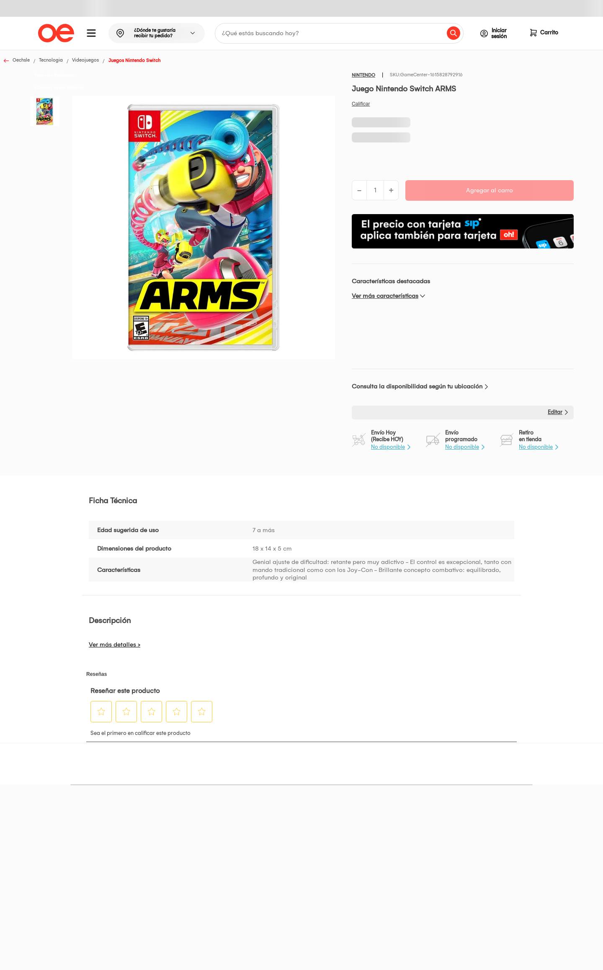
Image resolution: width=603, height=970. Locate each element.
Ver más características (385, 296)
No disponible (388, 447)
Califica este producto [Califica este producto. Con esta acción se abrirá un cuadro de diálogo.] (361, 104)
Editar (555, 412)
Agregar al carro (489, 190)
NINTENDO (363, 75)
